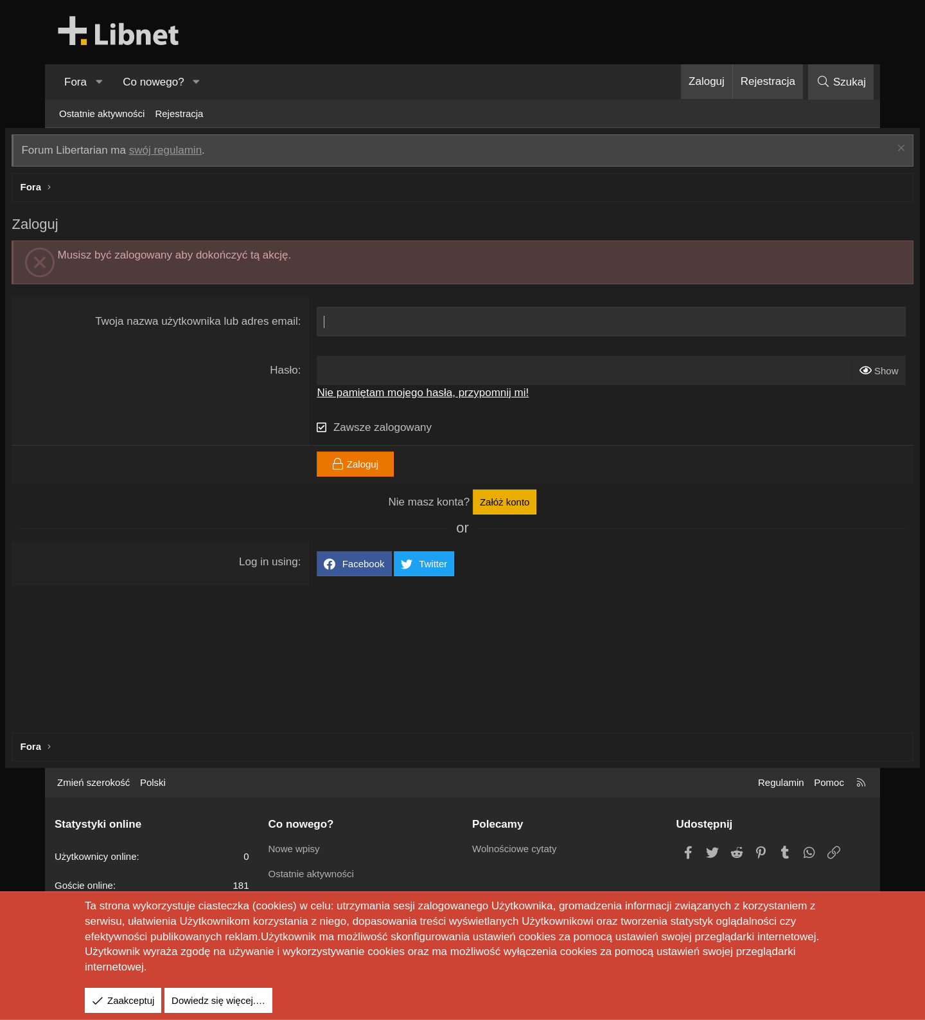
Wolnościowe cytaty (514, 848)
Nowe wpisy (294, 848)
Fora (75, 82)
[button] (99, 82)
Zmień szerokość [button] (93, 782)
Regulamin (781, 782)
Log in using (283, 564)
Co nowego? (153, 82)
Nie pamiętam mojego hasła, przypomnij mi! (437, 395)
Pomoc (829, 782)
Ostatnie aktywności (102, 113)
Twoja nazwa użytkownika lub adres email (211, 324)
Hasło (298, 373)
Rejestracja (179, 113)
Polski (153, 782)
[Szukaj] (841, 82)
